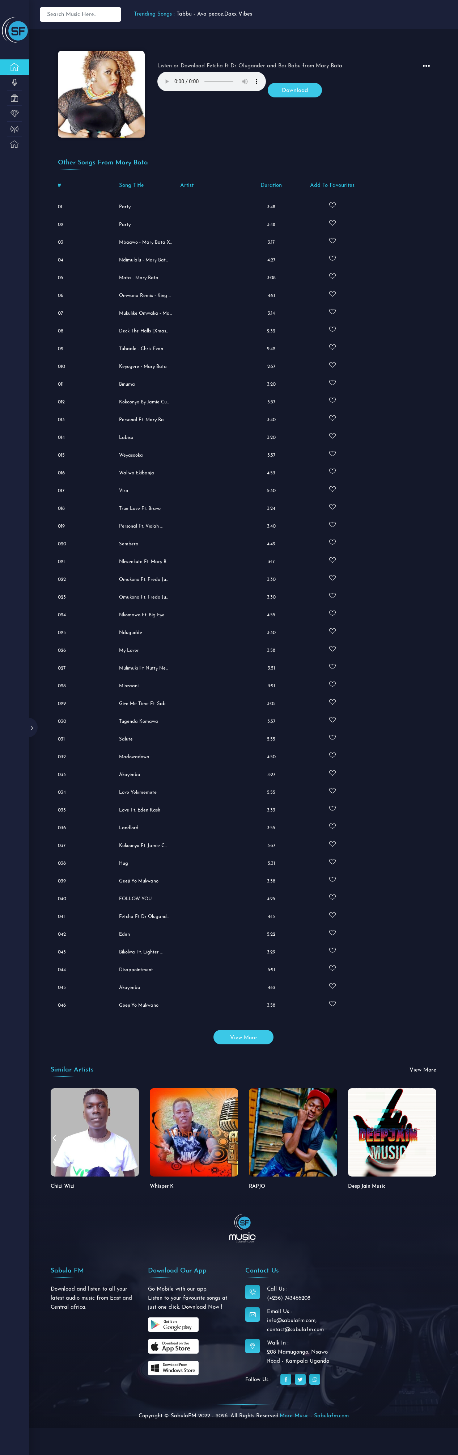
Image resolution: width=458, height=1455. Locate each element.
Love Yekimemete (138, 792)
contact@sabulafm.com (295, 1330)
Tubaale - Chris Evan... (142, 349)
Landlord (129, 828)
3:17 (271, 242)
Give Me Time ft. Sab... (143, 703)
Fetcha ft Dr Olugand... (144, 916)
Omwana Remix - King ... (145, 295)
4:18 (271, 987)
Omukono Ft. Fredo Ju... (143, 597)
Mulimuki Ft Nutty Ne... (143, 668)
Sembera (129, 544)
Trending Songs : (154, 14)
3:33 (271, 810)
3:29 (271, 952)
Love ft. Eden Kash (139, 810)
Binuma (127, 384)
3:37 (271, 402)
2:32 (271, 331)
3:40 (271, 420)
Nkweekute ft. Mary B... (144, 561)
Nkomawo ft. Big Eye (142, 615)
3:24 (271, 508)
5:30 (271, 491)
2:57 (271, 366)
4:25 (271, 899)
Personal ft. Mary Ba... (142, 420)
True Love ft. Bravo (140, 508)
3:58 (271, 650)
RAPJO (257, 1186)
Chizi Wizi (63, 1186)
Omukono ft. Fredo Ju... (143, 579)
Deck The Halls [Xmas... (143, 331)
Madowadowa (134, 757)
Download (295, 90)
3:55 (271, 828)
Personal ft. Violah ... (140, 526)
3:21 (271, 686)
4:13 (271, 916)
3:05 (271, 703)
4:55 (271, 615)
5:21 (271, 970)
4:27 (271, 260)
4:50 (271, 757)
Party (125, 207)
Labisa (126, 437)
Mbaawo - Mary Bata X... (145, 242)
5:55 (271, 739)
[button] (432, 1137)
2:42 (271, 349)
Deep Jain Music (367, 1186)
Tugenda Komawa (138, 721)
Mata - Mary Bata (138, 278)
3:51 (271, 668)
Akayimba (129, 774)
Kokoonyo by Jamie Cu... (144, 402)
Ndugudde (130, 632)
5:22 (271, 934)
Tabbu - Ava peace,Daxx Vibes (214, 14)
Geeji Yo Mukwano (138, 881)
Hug (123, 863)
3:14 (271, 313)
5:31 (271, 863)
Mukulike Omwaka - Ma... (145, 313)
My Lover (129, 650)
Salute (126, 739)
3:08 (271, 278)
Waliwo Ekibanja (136, 473)
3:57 (271, 455)
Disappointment (136, 970)
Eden (124, 934)
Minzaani (129, 686)
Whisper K (162, 1186)
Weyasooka (131, 455)
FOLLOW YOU (135, 899)
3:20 (271, 384)
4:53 (271, 473)
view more (243, 1038)
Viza (123, 491)
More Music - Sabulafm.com (314, 1416)
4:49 (271, 544)
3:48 (271, 207)
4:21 (271, 295)
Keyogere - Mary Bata (143, 366)
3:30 (271, 579)
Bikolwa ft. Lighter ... (140, 952)
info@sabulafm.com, (292, 1321)
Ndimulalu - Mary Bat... (143, 260)
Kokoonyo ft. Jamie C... (143, 845)
